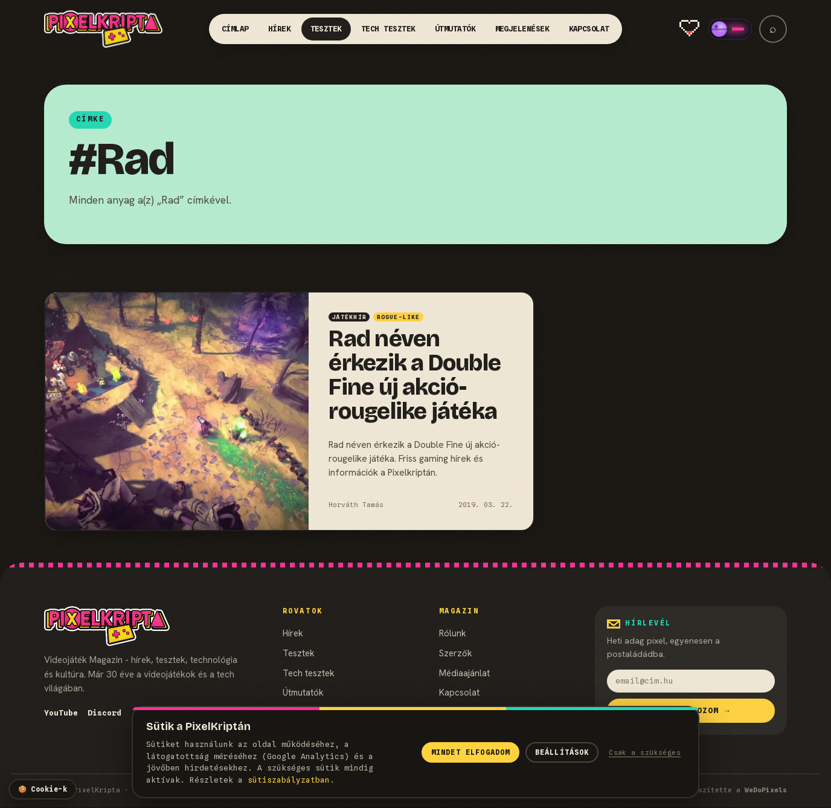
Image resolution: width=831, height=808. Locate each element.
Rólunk (452, 633)
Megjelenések (522, 28)
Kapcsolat (589, 28)
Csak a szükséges (645, 752)
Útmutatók (455, 28)
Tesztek (326, 28)
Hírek (279, 28)
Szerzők (455, 653)
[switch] (730, 29)
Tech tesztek (388, 28)
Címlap (235, 28)
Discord (104, 712)
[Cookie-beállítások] (42, 789)
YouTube (61, 712)
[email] (691, 681)
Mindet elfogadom (470, 752)
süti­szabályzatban (289, 779)
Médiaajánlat (464, 673)
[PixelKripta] (103, 29)
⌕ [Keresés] (772, 28)
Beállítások (562, 752)
